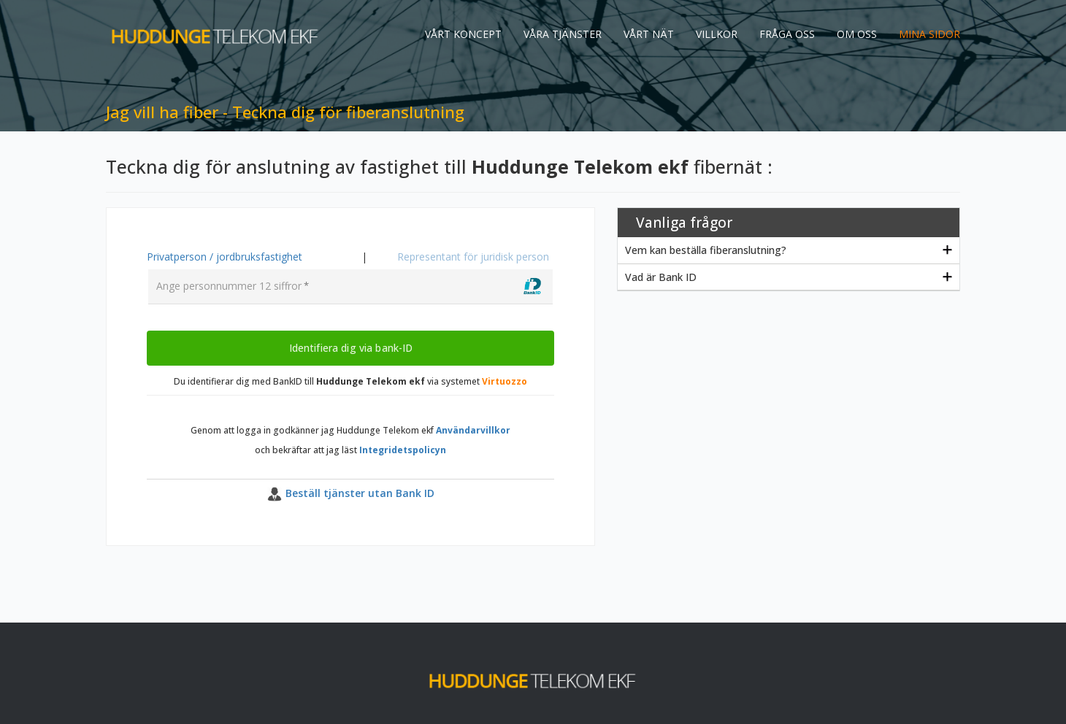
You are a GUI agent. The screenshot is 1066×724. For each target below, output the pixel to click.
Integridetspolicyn (402, 450)
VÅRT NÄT (649, 34)
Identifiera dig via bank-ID (350, 347)
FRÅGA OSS (787, 34)
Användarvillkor (473, 430)
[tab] (788, 250)
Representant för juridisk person (473, 256)
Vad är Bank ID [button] (661, 277)
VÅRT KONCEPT (463, 34)
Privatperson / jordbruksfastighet (224, 256)
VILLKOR (716, 34)
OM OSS (857, 34)
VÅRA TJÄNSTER (563, 34)
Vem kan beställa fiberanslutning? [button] (705, 250)
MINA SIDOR (929, 34)
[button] (350, 494)
